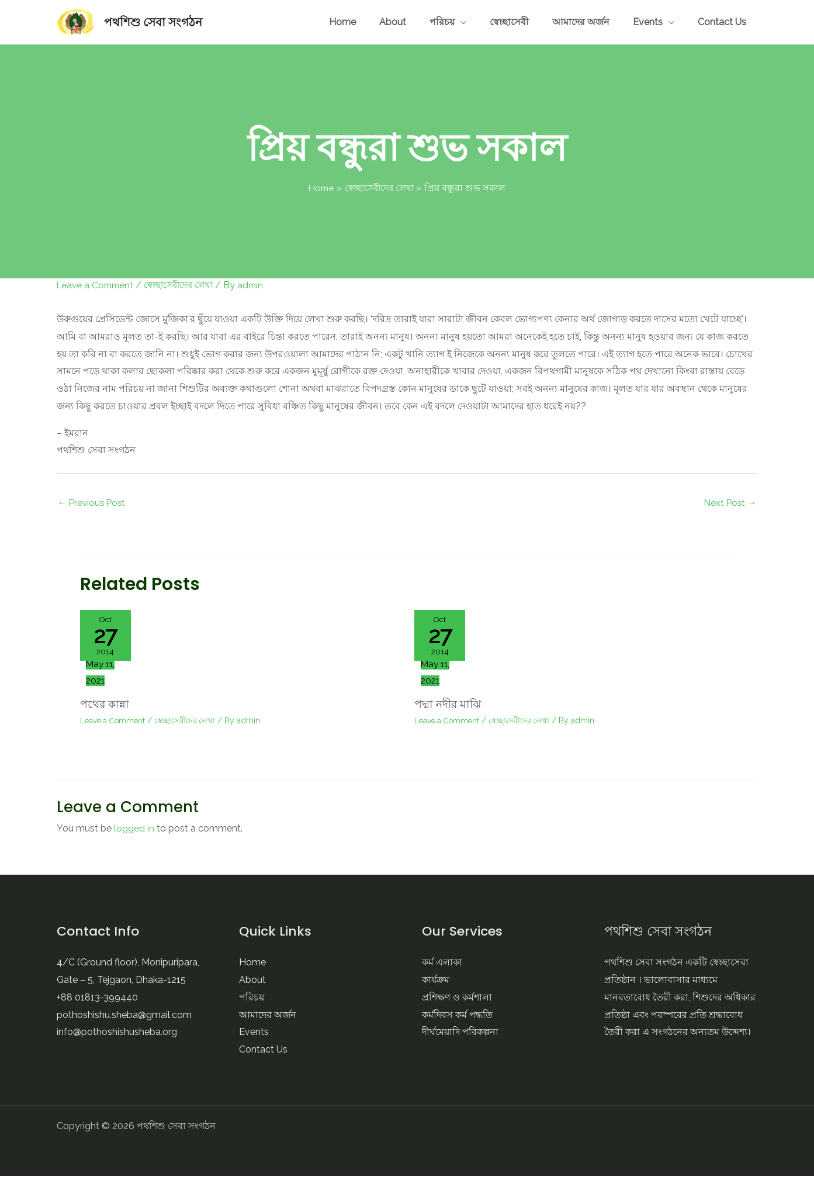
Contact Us (730, 21)
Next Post (729, 503)
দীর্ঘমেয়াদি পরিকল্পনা (460, 1036)
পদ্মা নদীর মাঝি (450, 709)
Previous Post (93, 503)
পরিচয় (521, 21)
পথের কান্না (105, 709)
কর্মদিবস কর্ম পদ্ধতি (457, 1018)
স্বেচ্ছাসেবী (570, 21)
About (489, 21)
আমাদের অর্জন (624, 21)
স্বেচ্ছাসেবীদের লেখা (185, 285)
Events (674, 21)
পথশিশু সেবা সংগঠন (153, 22)
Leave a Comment (97, 285)
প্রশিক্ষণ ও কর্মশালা (457, 1002)
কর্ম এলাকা (442, 966)
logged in (134, 833)
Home (456, 21)
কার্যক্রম (435, 984)
